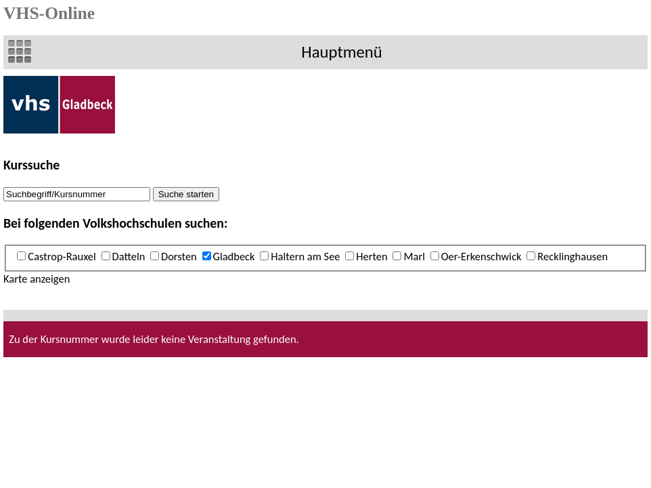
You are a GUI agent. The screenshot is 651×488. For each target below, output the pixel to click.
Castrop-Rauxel (61, 256)
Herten (371, 256)
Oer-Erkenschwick (481, 256)
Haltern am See (305, 256)
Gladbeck (234, 256)
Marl (414, 256)
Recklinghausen (572, 256)
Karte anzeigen (36, 278)
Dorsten (179, 256)
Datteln (128, 256)
